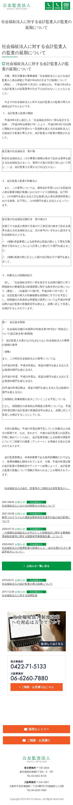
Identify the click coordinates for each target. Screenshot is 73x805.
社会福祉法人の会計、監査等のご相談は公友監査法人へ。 (37, 488)
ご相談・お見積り (38, 740)
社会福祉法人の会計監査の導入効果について (27, 584)
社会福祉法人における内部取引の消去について (28, 505)
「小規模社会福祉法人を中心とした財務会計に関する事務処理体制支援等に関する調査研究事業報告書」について (36, 534)
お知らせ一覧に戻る (38, 566)
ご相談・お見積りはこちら (37, 687)
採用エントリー (39, 729)
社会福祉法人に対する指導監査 (19, 595)
